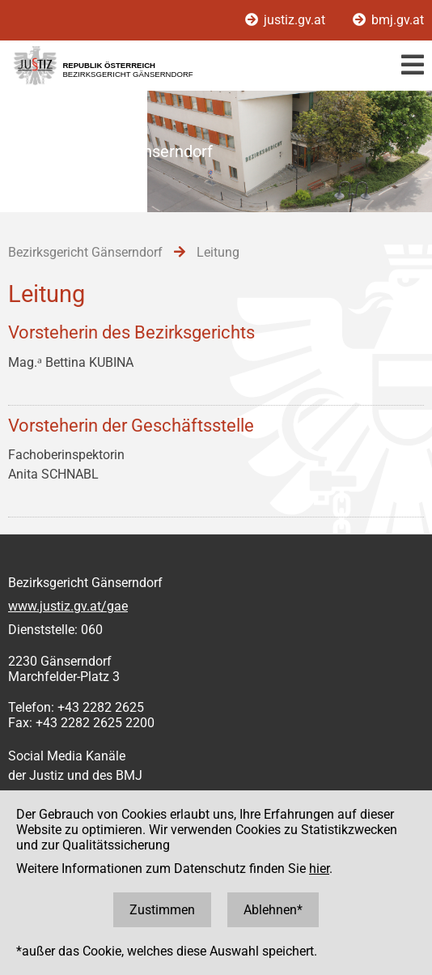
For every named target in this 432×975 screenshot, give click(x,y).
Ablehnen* (273, 910)
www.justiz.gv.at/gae (68, 606)
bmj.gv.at (388, 20)
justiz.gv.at (286, 20)
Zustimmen (162, 910)
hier (319, 868)
